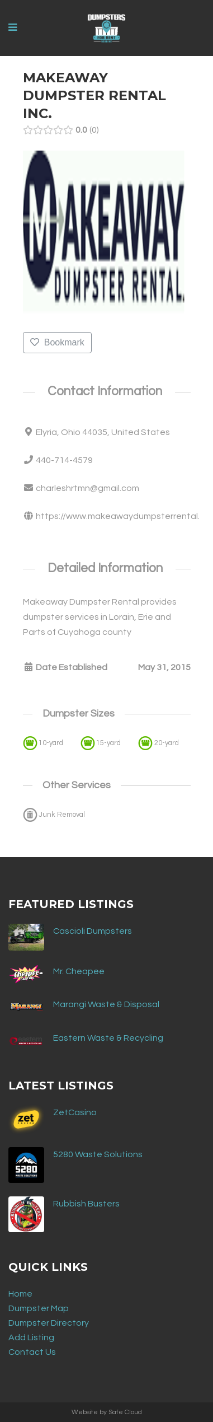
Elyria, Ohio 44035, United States (103, 432)
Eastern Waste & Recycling (108, 1037)
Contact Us (32, 1352)
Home (20, 1293)
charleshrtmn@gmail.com (87, 488)
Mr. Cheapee (79, 971)
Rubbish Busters (86, 1203)
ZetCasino (75, 1112)
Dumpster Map (38, 1308)
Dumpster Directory (48, 1322)
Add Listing (31, 1337)
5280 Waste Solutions (98, 1154)
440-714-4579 (64, 460)
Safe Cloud (125, 1412)
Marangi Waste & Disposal (106, 1004)
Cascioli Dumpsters (92, 931)
